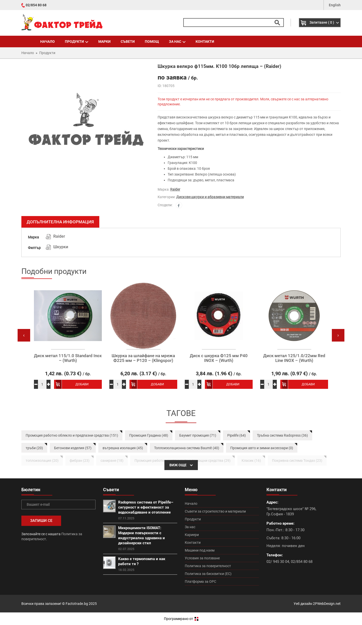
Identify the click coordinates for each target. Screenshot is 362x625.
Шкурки (60, 246)
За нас (177, 41)
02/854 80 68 (36, 5)
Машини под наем (199, 550)
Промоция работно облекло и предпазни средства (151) (72, 435)
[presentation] (24, 335)
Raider (175, 189)
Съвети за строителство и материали (215, 511)
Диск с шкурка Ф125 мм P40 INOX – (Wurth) (219, 358)
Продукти (76, 41)
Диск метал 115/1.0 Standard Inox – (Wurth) (68, 358)
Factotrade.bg (77, 604)
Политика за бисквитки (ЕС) (208, 574)
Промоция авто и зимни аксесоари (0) (261, 448)
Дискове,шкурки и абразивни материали (210, 197)
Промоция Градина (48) (148, 435)
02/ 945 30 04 (277, 561)
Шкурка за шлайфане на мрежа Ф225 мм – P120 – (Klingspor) (143, 358)
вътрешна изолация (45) (123, 448)
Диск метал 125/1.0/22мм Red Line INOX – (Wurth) (294, 358)
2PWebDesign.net (327, 604)
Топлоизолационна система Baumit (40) (186, 448)
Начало (47, 41)
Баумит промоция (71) (197, 435)
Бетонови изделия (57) (73, 448)
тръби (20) (34, 448)
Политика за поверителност (208, 566)
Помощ (152, 41)
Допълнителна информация (60, 221)
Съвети (128, 41)
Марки (104, 41)
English (335, 5)
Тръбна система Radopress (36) (282, 435)
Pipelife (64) (236, 435)
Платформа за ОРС (200, 581)
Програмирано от (181, 619)
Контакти (205, 41)
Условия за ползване (202, 558)
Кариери (192, 535)
